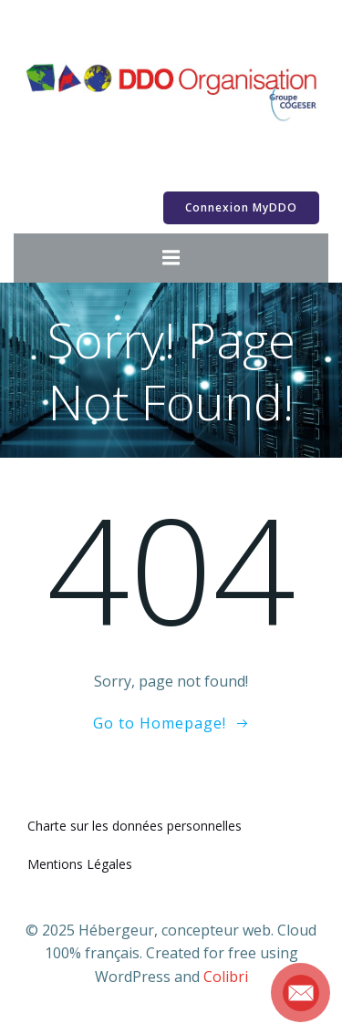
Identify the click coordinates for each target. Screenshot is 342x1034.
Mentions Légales (79, 864)
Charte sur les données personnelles (134, 825)
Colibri (225, 977)
